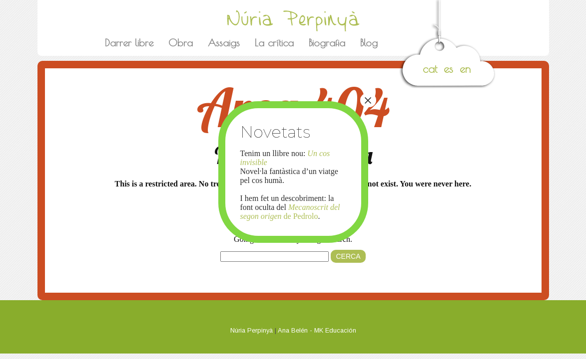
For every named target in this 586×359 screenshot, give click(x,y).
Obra (180, 42)
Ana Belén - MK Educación (317, 330)
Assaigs (224, 42)
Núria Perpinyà (251, 330)
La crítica (274, 42)
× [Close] (367, 100)
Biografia (327, 42)
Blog (369, 42)
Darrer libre (129, 42)
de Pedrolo (290, 211)
